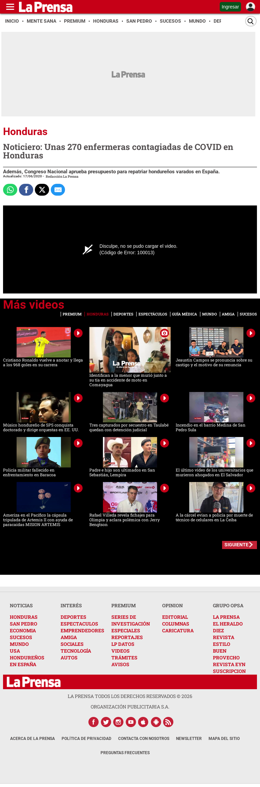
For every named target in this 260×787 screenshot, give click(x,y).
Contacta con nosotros (143, 738)
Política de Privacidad (86, 738)
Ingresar (230, 6)
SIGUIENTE (236, 544)
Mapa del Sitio (224, 738)
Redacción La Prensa (62, 176)
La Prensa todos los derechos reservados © (130, 696)
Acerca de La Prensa (32, 738)
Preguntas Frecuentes (125, 752)
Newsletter (189, 738)
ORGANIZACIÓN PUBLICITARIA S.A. (130, 706)
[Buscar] (251, 21)
